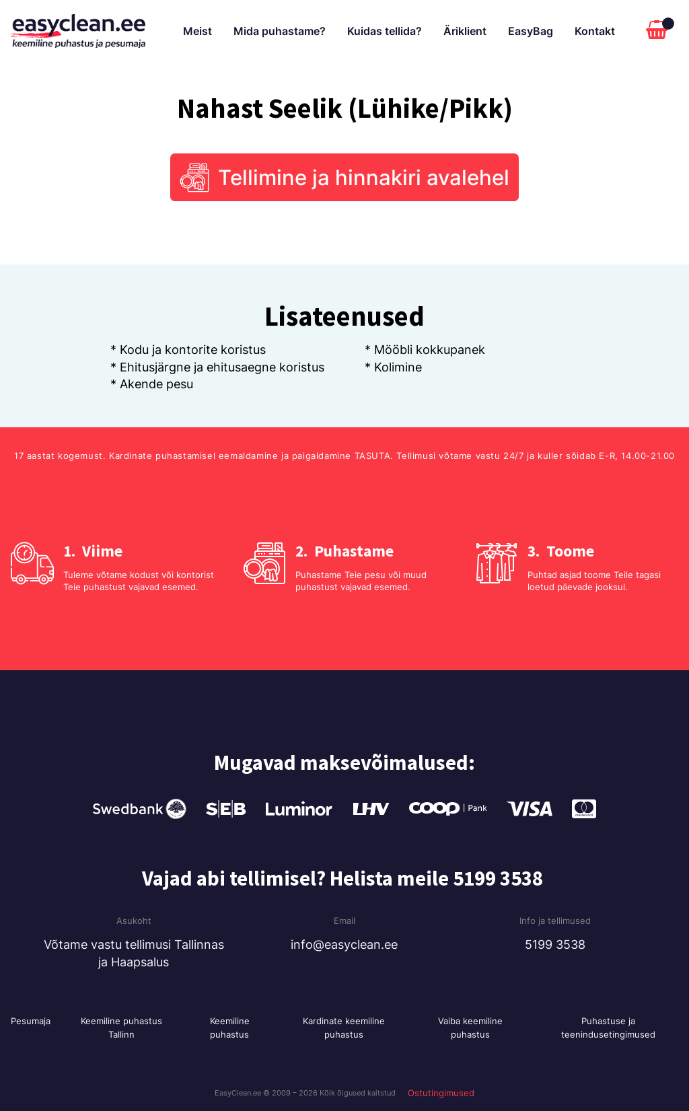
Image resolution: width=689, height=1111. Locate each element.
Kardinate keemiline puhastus (344, 1027)
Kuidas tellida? (384, 31)
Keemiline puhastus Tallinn (121, 1027)
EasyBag (530, 31)
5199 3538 (555, 944)
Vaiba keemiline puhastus (470, 1027)
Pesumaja (30, 1020)
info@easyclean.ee (344, 944)
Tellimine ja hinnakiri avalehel (363, 177)
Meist (197, 31)
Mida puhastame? (279, 31)
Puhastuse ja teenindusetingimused (608, 1027)
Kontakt (595, 31)
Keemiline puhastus (230, 1027)
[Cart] (660, 31)
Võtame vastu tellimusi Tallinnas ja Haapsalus (134, 952)
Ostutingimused (441, 1092)
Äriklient (464, 31)
